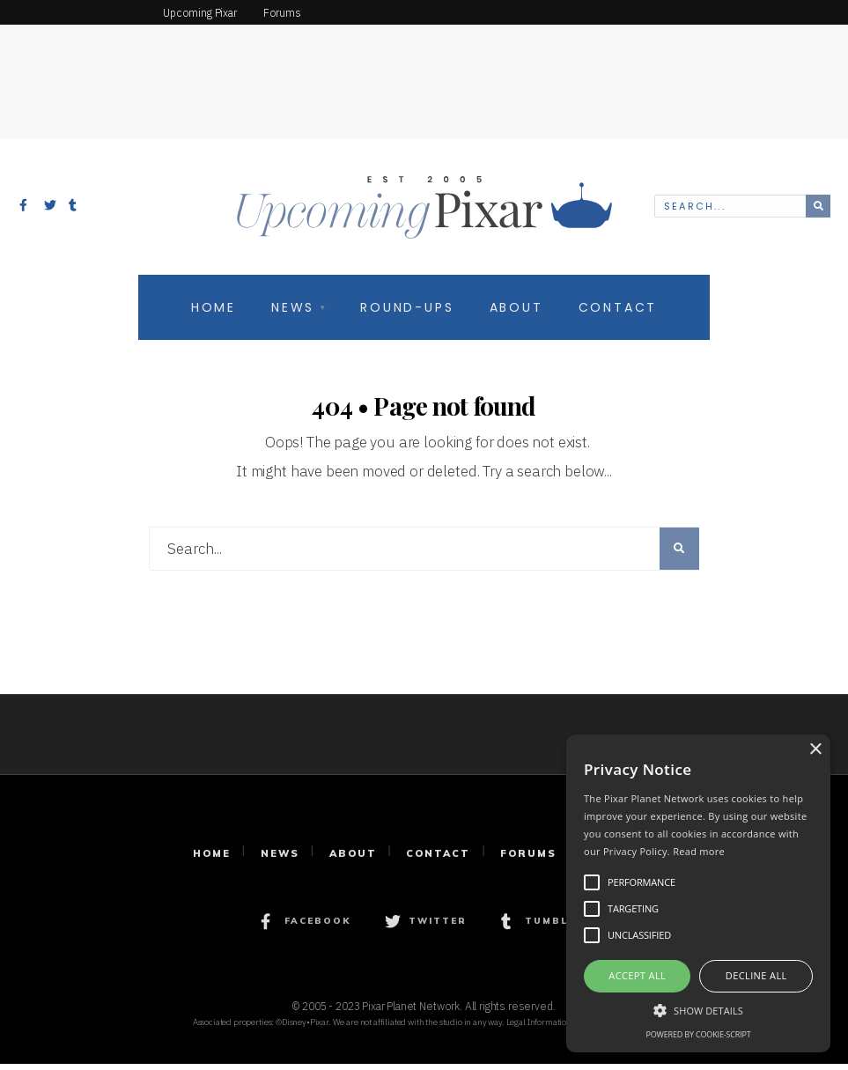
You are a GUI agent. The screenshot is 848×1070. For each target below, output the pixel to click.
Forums (528, 859)
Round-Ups (406, 314)
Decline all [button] (756, 975)
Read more (699, 851)
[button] (698, 1009)
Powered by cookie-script (697, 1034)
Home (213, 314)
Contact (618, 314)
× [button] (815, 749)
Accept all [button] (637, 975)
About (516, 314)
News (292, 314)
